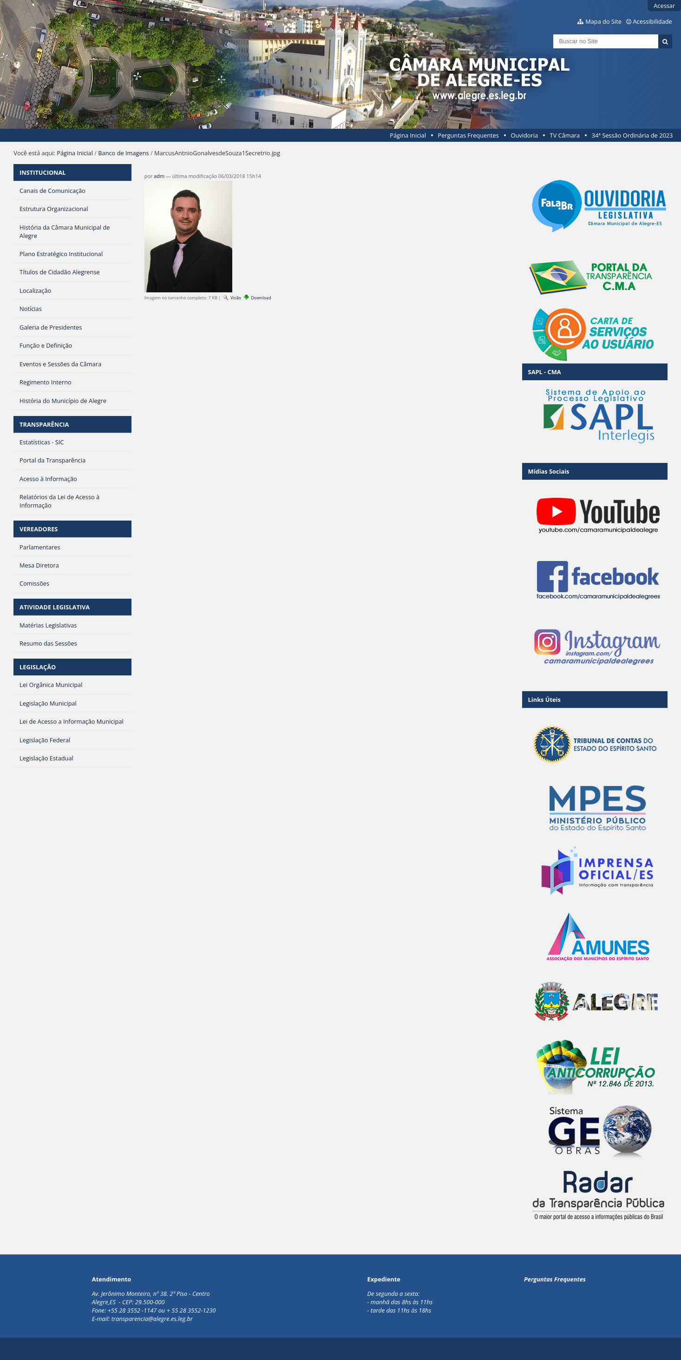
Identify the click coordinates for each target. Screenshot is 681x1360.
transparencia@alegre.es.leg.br (152, 1318)
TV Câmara (565, 135)
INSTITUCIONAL (42, 172)
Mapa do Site (603, 21)
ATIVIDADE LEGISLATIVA (55, 607)
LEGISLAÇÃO (38, 667)
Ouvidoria (524, 135)
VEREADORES (39, 529)
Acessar (664, 5)
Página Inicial (408, 135)
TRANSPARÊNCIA (44, 424)
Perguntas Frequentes (468, 135)
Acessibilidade (652, 21)
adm (159, 175)
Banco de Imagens (123, 153)
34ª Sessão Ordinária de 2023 (632, 135)
